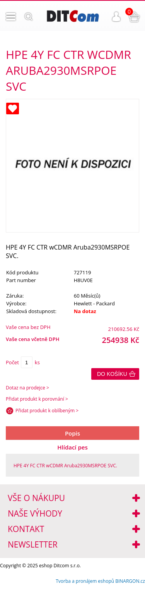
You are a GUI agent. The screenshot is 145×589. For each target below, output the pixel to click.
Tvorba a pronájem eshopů (85, 581)
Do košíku (112, 374)
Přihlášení (116, 17)
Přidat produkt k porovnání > (37, 399)
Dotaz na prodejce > (27, 387)
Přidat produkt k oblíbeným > (46, 410)
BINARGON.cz (130, 581)
